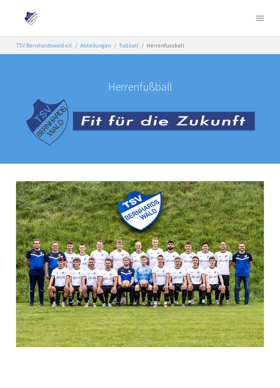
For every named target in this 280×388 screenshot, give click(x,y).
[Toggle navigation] (260, 18)
